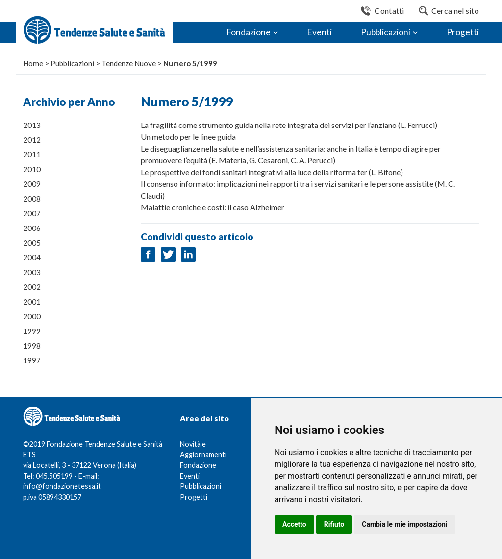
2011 (32, 154)
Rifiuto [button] (334, 524)
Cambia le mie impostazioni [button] (404, 524)
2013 (32, 125)
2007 (32, 213)
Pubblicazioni (385, 32)
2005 (32, 242)
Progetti (463, 32)
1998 (32, 345)
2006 (32, 228)
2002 (32, 286)
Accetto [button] (294, 524)
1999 (32, 331)
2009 (32, 183)
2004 (32, 257)
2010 (32, 169)
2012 (32, 139)
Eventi (319, 32)
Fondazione (248, 32)
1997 (32, 360)
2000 (32, 316)
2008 (32, 198)
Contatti (389, 10)
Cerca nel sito (455, 10)
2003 (32, 272)
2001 (32, 301)
